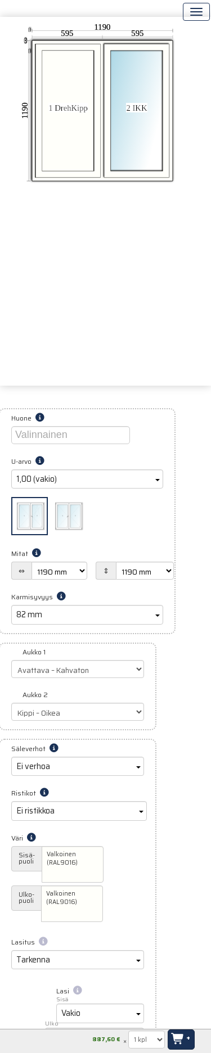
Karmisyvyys (38, 596)
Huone (27, 418)
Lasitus (29, 942)
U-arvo (27, 461)
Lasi (69, 991)
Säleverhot (35, 748)
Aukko (34, 652)
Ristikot (30, 793)
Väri (23, 838)
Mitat (26, 553)
